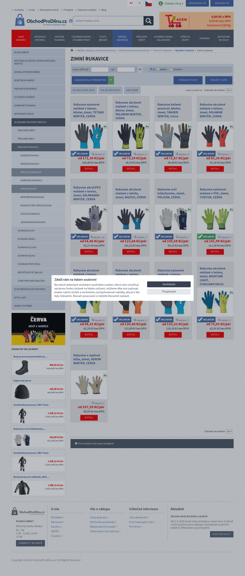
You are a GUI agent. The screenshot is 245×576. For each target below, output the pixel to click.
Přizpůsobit (169, 291)
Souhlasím (169, 284)
